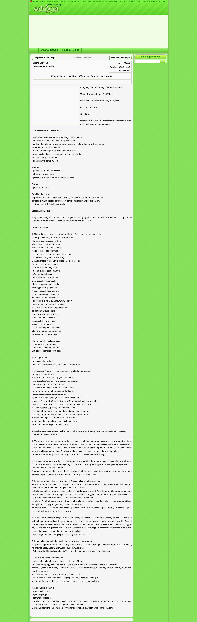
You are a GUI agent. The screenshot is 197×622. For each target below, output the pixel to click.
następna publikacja (120, 57)
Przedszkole (124, 71)
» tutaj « (162, 1)
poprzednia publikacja (44, 57)
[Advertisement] (55, 105)
